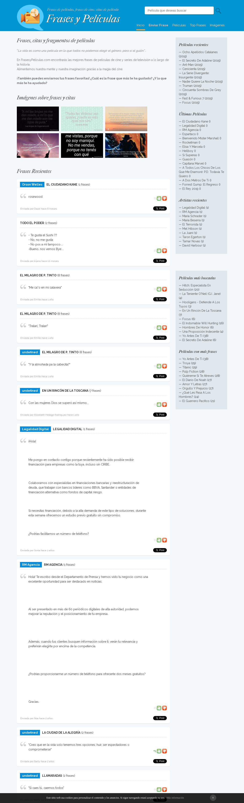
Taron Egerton (192, 237)
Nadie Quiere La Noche (198, 81)
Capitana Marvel (193, 163)
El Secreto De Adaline (197, 60)
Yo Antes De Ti (192, 336)
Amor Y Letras (192, 384)
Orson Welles (32, 184)
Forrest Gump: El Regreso (200, 184)
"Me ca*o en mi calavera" (45, 287)
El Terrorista (190, 224)
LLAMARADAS (52, 775)
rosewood (35, 196)
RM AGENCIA (53, 564)
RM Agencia (31, 564)
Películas (179, 25)
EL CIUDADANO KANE (61, 184)
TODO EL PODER (32, 223)
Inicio (141, 25)
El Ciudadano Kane (195, 121)
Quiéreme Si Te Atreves (198, 375)
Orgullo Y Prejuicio (195, 388)
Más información (175, 797)
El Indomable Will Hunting (200, 323)
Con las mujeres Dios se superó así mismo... (58, 403)
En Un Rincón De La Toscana (201, 310)
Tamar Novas (191, 241)
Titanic (186, 367)
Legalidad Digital (35, 429)
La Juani (187, 233)
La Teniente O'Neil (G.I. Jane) (201, 293)
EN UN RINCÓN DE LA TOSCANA (65, 390)
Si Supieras (189, 155)
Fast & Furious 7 (193, 98)
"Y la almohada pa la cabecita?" (49, 364)
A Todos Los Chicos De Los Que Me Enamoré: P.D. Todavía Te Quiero (201, 172)
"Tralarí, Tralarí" (38, 326)
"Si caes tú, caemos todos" (46, 788)
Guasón (187, 159)
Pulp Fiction (190, 371)
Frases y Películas (83, 19)
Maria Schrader (192, 216)
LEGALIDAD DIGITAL (67, 429)
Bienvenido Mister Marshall (200, 138)
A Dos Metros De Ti (195, 180)
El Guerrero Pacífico (196, 401)
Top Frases (198, 25)
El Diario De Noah (194, 380)
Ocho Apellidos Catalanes (200, 52)
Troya (186, 363)
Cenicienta (189, 69)
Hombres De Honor (195, 327)
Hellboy (187, 151)
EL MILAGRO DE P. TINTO (38, 275)
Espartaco (189, 134)
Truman (187, 85)
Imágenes (217, 25)
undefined (30, 352)
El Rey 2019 (190, 188)
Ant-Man (188, 64)
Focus (186, 102)
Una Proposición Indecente (200, 331)
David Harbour (192, 245)
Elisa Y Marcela (192, 146)
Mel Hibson (190, 228)
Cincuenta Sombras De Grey (201, 90)
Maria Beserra (191, 220)
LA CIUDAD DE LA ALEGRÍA (61, 732)
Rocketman (190, 142)
